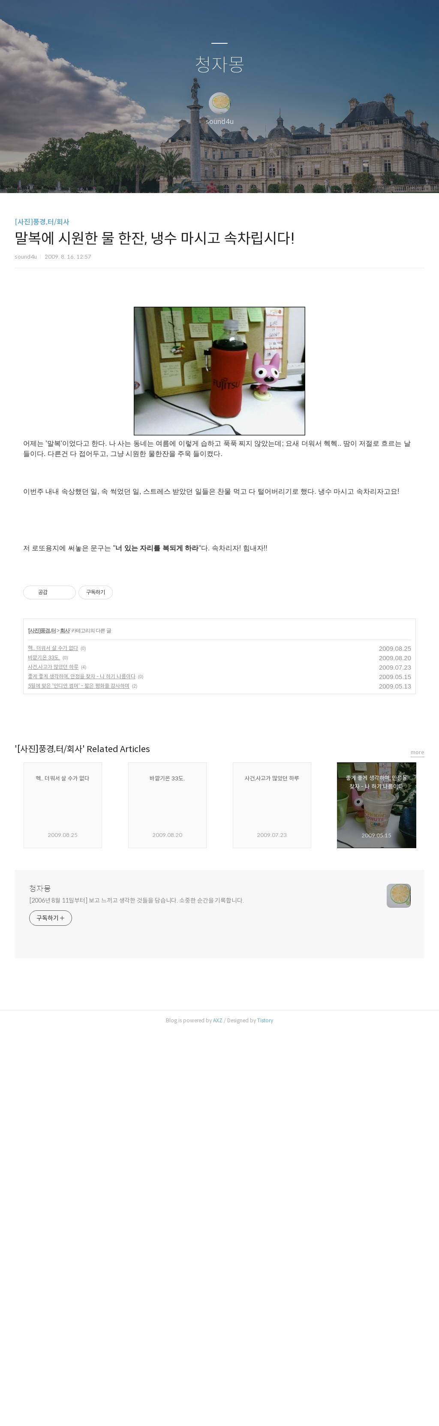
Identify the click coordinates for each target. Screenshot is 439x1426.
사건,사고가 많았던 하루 (53, 1061)
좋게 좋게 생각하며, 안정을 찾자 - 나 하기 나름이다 (81, 1071)
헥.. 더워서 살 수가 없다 (53, 1042)
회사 (64, 1025)
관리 (263, 175)
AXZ (218, 1415)
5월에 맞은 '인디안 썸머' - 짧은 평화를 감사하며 (78, 1080)
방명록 (204, 175)
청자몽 (220, 65)
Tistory (265, 1415)
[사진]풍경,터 (41, 1025)
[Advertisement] (219, 371)
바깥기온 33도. (44, 1052)
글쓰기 (175, 175)
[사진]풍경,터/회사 (42, 222)
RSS (233, 175)
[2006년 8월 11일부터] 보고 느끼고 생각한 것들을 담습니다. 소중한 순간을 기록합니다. (136, 1295)
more (417, 1147)
